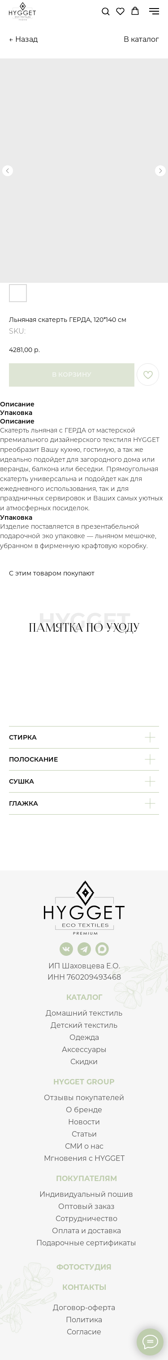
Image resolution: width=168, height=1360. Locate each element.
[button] (105, 11)
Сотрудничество (86, 1218)
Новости (84, 1122)
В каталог (141, 39)
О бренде (84, 1110)
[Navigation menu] (154, 11)
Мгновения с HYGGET (84, 1158)
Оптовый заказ (86, 1206)
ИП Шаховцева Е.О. (84, 966)
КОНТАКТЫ (84, 1287)
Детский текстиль (84, 1025)
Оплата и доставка (86, 1230)
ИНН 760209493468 (84, 977)
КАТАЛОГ (84, 997)
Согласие (84, 1332)
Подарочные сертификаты (86, 1243)
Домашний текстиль (84, 1013)
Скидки (84, 1061)
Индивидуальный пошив (86, 1194)
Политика (84, 1319)
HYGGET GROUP (84, 1082)
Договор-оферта (84, 1307)
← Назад (23, 39)
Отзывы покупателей (84, 1097)
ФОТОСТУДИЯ (84, 1267)
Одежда (84, 1037)
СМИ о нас (84, 1146)
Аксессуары (84, 1049)
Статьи (84, 1134)
